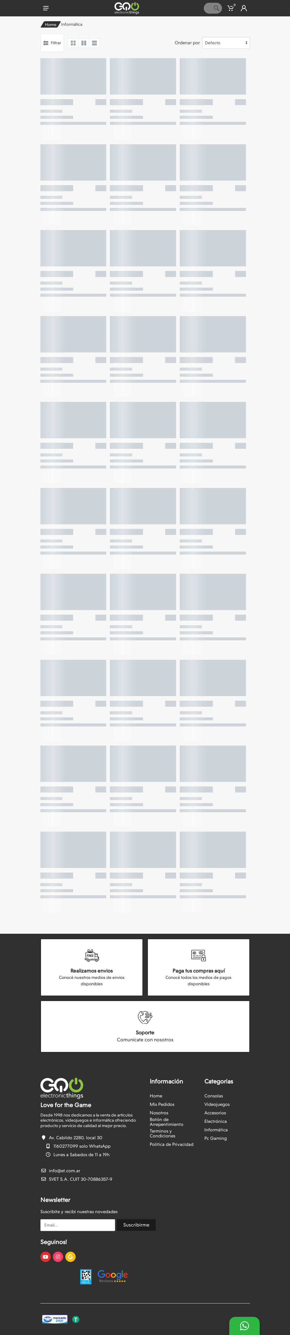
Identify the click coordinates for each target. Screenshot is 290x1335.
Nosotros (159, 1112)
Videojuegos (217, 1104)
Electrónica (215, 1121)
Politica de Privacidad (171, 1144)
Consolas (213, 1095)
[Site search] (207, 8)
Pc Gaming (215, 1138)
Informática (216, 1129)
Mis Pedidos (162, 1104)
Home (50, 24)
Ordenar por (187, 42)
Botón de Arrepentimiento (166, 1122)
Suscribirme (136, 1225)
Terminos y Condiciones (162, 1133)
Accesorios (215, 1112)
